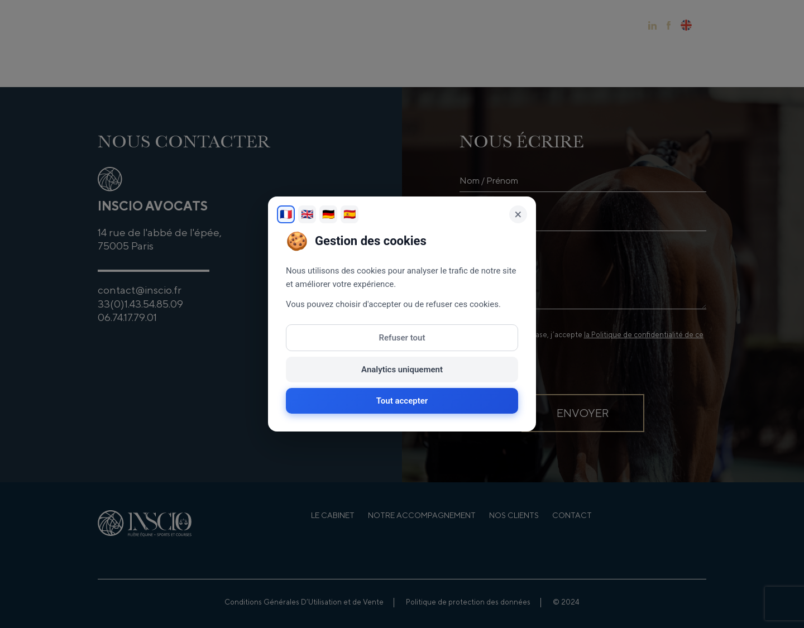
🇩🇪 (328, 214)
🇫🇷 (286, 214)
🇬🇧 (307, 214)
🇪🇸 (349, 214)
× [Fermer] (518, 214)
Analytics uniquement (402, 370)
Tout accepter (402, 401)
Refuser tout (402, 338)
